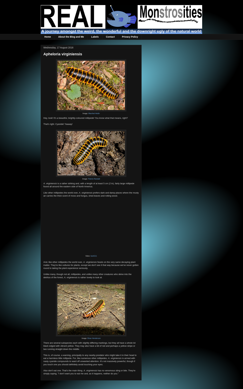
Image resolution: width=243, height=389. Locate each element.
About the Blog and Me (71, 36)
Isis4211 (94, 256)
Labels (95, 36)
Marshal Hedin (94, 113)
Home (47, 36)
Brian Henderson (94, 338)
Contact (110, 36)
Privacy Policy (130, 36)
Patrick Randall (94, 179)
